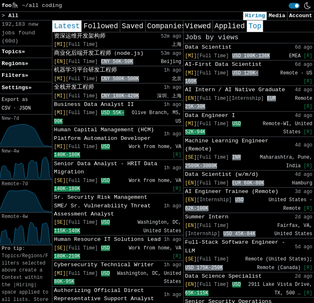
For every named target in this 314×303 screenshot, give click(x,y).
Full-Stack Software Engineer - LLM (235, 246)
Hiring (255, 16)
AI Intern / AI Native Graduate (235, 90)
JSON (25, 108)
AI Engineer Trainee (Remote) (231, 192)
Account (300, 16)
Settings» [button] (16, 88)
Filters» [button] (15, 75)
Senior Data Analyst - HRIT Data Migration (105, 168)
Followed (100, 26)
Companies (166, 26)
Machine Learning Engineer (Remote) (227, 145)
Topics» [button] (13, 52)
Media (277, 16)
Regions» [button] (15, 64)
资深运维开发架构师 (79, 36)
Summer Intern (207, 217)
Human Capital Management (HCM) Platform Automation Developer (104, 134)
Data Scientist (208, 47)
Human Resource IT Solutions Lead (107, 239)
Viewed (198, 26)
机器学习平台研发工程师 (85, 70)
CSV (6, 108)
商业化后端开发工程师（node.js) (99, 53)
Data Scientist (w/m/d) (221, 174)
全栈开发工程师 (74, 87)
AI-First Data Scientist (223, 64)
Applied (230, 26)
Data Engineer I (210, 115)
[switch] (294, 6)
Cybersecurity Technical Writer (104, 265)
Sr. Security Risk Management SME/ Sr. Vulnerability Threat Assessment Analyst (102, 205)
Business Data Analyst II (94, 104)
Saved (133, 26)
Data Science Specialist (223, 276)
